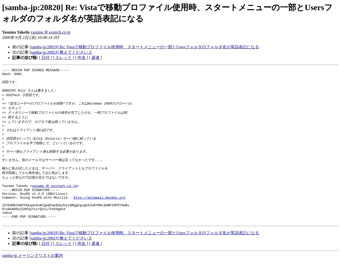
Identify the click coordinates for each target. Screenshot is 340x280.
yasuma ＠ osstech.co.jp (50, 32)
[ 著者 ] (95, 57)
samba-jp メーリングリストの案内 (32, 275)
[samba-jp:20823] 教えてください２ (61, 52)
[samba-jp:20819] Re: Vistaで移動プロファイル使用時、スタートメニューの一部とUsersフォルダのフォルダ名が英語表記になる (144, 47)
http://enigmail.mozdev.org (99, 212)
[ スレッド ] (63, 57)
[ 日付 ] (45, 57)
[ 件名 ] (81, 57)
